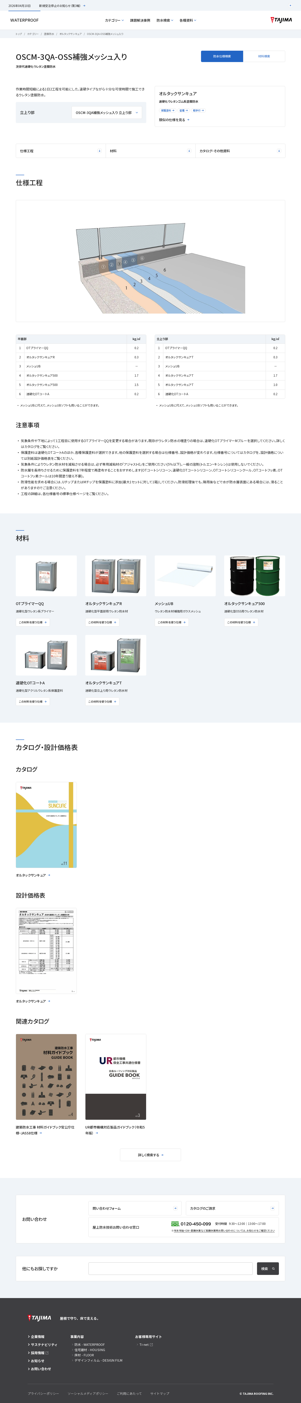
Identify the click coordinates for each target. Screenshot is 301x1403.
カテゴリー (114, 20)
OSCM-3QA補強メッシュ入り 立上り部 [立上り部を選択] (107, 112)
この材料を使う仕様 (33, 622)
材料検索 (264, 56)
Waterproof (24, 20)
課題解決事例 (140, 20)
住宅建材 (90, 1349)
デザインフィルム (99, 1360)
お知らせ (37, 1360)
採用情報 (37, 1352)
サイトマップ (159, 1393)
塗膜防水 (49, 34)
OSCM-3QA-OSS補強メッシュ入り (105, 34)
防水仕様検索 (222, 56)
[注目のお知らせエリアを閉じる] (290, 5)
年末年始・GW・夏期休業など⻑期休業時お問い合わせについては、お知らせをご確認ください (224, 1230)
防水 (90, 1344)
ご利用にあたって (129, 1393)
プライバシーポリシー (43, 1393)
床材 (84, 1355)
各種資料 (188, 20)
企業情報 (37, 1336)
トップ (19, 34)
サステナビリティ (44, 1344)
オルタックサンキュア (70, 34)
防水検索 (165, 20)
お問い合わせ (41, 1368)
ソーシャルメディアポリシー (88, 1393)
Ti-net (144, 1344)
